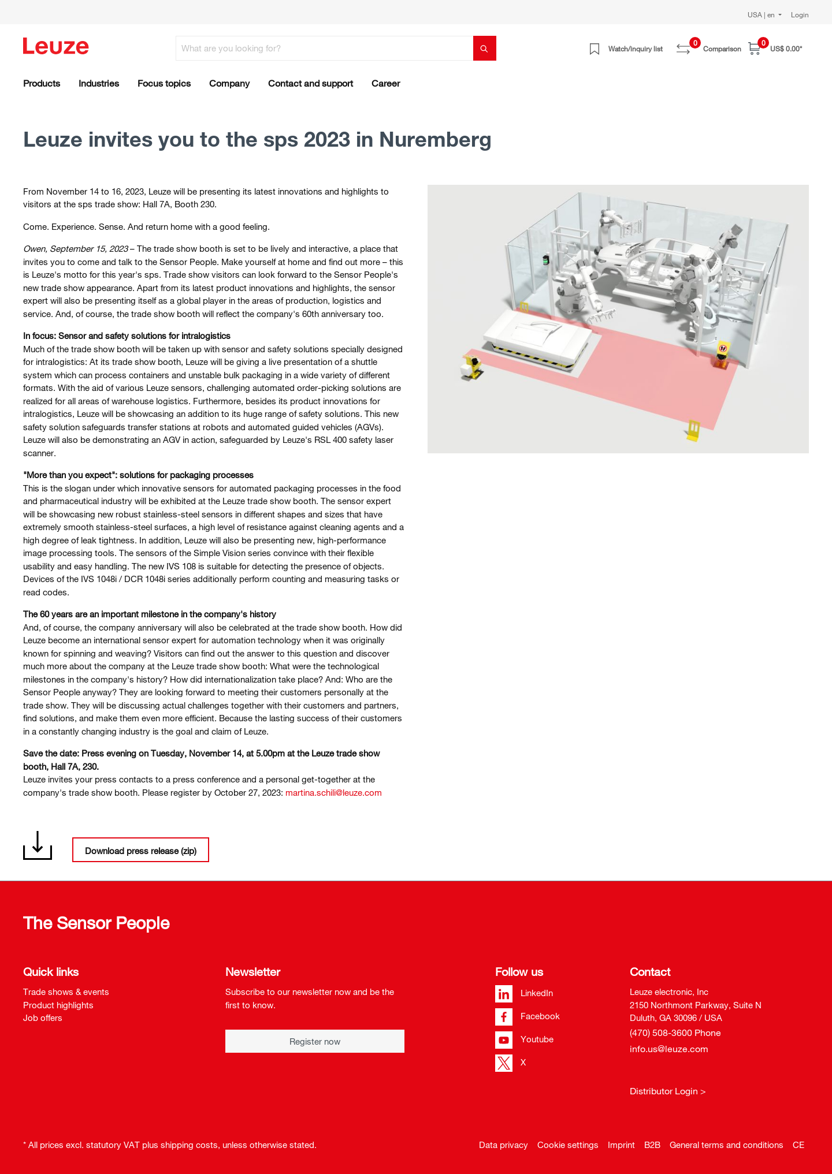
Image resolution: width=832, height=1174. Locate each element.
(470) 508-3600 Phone (675, 1032)
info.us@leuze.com (669, 1048)
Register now (314, 1041)
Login (800, 14)
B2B (652, 1144)
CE (798, 1144)
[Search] (484, 48)
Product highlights (58, 1005)
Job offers (42, 1017)
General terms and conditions (726, 1144)
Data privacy (503, 1144)
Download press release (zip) (140, 850)
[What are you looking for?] (325, 48)
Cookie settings (568, 1144)
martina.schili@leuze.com (333, 792)
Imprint (621, 1144)
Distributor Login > (668, 1091)
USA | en (762, 14)
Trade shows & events (66, 991)
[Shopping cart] (775, 48)
